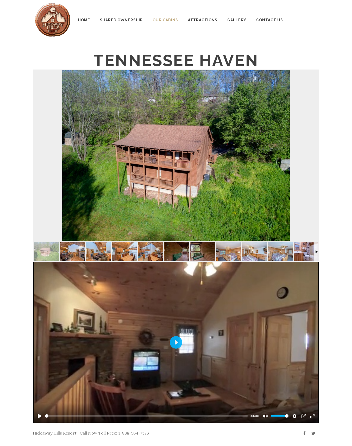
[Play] (39, 416)
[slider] (146, 415)
